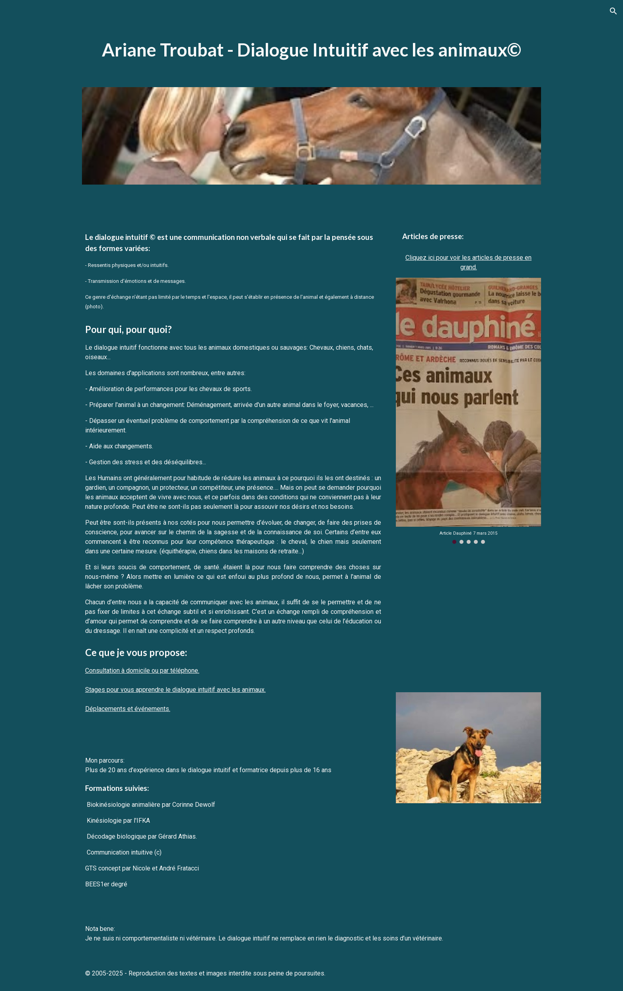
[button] (613, 11)
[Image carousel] (468, 411)
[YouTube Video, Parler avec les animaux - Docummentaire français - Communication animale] (468, 618)
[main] (311, 50)
